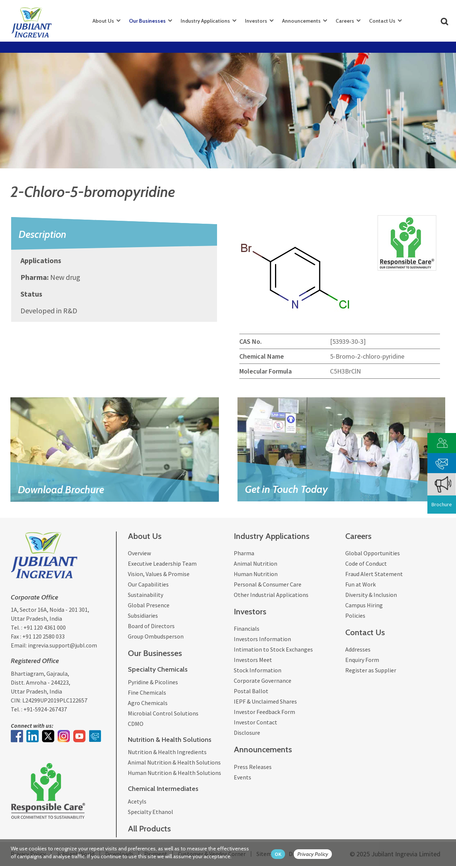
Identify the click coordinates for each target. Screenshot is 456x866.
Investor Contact (255, 722)
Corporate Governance (262, 680)
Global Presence (148, 605)
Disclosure (247, 732)
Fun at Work (360, 584)
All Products (149, 829)
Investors (256, 20)
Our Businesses (147, 20)
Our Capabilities (148, 584)
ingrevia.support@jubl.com (62, 645)
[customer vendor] (442, 442)
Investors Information (262, 639)
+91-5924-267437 (45, 709)
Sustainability (145, 594)
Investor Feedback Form (264, 711)
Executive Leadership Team (162, 563)
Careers (345, 20)
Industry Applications (205, 20)
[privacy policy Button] (316, 854)
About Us (103, 20)
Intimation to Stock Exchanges (273, 649)
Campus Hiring (364, 605)
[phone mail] (442, 462)
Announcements (301, 20)
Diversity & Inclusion (371, 594)
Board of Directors (151, 626)
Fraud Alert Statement (374, 574)
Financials (246, 628)
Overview (139, 553)
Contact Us (382, 20)
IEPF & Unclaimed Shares (265, 701)
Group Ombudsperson (156, 636)
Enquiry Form (362, 659)
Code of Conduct (366, 563)
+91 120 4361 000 (44, 627)
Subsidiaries (143, 615)
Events (242, 777)
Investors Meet (253, 659)
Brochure (441, 504)
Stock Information (257, 670)
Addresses (358, 649)
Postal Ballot (251, 691)
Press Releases (253, 766)
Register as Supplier (370, 670)
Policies (355, 615)
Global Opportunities (372, 553)
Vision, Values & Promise (159, 574)
